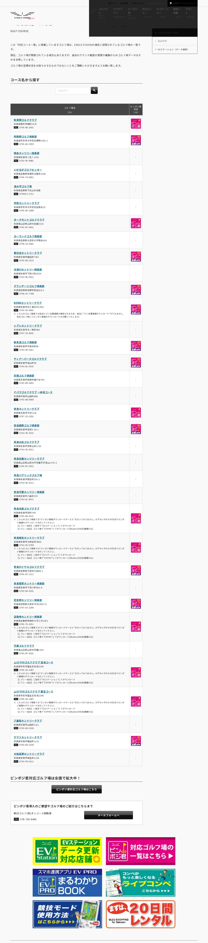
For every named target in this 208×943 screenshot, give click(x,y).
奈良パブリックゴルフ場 (28, 484)
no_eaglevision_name (34, 875)
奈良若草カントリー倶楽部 (29, 592)
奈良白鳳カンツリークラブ (29, 467)
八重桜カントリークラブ (28, 729)
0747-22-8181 (26, 341)
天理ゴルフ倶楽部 (24, 384)
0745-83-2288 (26, 219)
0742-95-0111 (26, 491)
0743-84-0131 (26, 524)
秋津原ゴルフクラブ (25, 128)
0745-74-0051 (26, 185)
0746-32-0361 (26, 252)
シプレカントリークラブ (28, 334)
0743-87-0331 (26, 474)
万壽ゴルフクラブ (24, 654)
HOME (15, 875)
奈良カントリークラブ (26, 417)
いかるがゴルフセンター (28, 178)
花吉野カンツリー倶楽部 (28, 608)
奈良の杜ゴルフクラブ (26, 450)
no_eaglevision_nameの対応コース (69, 875)
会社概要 (124, 3)
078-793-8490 (28, 829)
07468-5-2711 (26, 202)
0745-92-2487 (26, 678)
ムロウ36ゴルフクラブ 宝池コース (33, 671)
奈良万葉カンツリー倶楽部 (29, 500)
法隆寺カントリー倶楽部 (28, 625)
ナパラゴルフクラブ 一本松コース (33, 400)
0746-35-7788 (26, 302)
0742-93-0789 (26, 553)
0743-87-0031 (26, 235)
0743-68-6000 (26, 408)
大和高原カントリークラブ (29, 762)
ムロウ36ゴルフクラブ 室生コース (33, 700)
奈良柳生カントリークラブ (29, 546)
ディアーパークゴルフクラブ (30, 367)
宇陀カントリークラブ (26, 211)
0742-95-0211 (26, 358)
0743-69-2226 (26, 736)
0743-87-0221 (26, 661)
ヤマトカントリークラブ (28, 746)
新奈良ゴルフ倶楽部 (25, 351)
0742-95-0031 (26, 285)
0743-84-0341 (26, 599)
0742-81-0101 (26, 375)
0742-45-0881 (26, 169)
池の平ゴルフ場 (23, 195)
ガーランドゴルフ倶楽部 (28, 245)
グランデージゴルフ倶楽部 (29, 295)
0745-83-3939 (26, 152)
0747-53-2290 (26, 616)
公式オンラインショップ (184, 3)
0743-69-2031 (26, 391)
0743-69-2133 (26, 268)
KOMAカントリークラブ (28, 311)
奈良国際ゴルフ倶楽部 (26, 434)
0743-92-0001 (26, 318)
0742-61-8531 (26, 508)
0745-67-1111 (26, 582)
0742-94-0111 (26, 770)
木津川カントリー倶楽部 (28, 278)
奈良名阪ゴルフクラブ (26, 517)
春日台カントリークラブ (28, 261)
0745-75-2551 (26, 632)
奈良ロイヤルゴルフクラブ (29, 575)
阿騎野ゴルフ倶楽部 (25, 145)
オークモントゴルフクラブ (29, 228)
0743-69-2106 (26, 753)
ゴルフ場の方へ (155, 3)
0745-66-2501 (26, 136)
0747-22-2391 (26, 424)
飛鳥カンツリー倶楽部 (26, 162)
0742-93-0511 (26, 458)
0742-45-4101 (26, 441)
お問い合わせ (138, 3)
